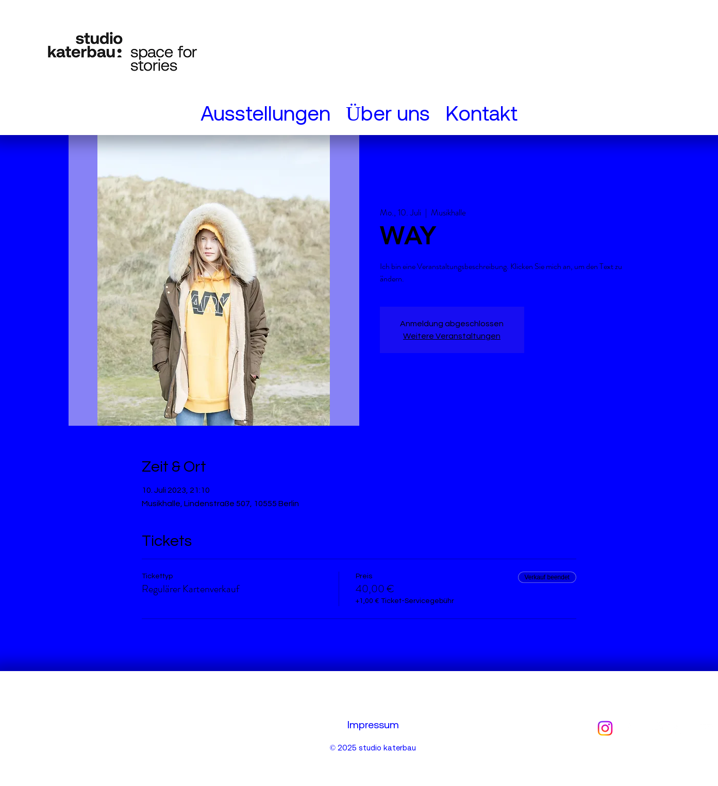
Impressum (373, 724)
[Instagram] (605, 728)
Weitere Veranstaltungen (451, 336)
